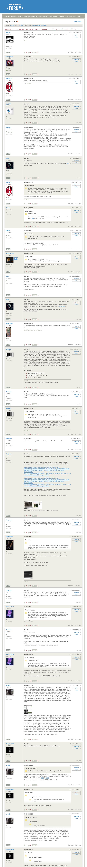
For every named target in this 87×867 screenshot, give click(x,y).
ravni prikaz (66, 29)
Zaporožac (9, 536)
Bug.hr (6, 16)
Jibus (8, 158)
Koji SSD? (27, 104)
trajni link (70, 52)
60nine (8, 230)
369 (23, 29)
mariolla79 (9, 323)
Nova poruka (77, 21)
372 (33, 29)
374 (40, 29)
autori (75, 16)
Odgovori (76, 35)
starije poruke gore (77, 29)
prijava (39, 16)
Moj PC (8, 52)
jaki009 (8, 32)
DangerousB (10, 744)
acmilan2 (9, 78)
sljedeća (44, 29)
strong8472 (9, 57)
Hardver (19, 16)
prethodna (8, 29)
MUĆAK (8, 104)
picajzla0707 (10, 253)
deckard (8, 349)
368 (20, 29)
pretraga (80, 16)
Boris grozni (10, 607)
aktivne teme (53, 16)
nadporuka (78, 52)
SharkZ (8, 208)
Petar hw (9, 392)
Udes (8, 276)
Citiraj (76, 37)
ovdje (42, 778)
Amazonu (62, 306)
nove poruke (68, 16)
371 (30, 29)
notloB (8, 685)
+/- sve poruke (56, 29)
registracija (45, 16)
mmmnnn (9, 439)
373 (37, 29)
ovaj (68, 163)
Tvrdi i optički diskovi (30, 16)
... (17, 29)
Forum (13, 16)
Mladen (8, 127)
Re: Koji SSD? (28, 32)
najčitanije (61, 16)
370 (27, 29)
